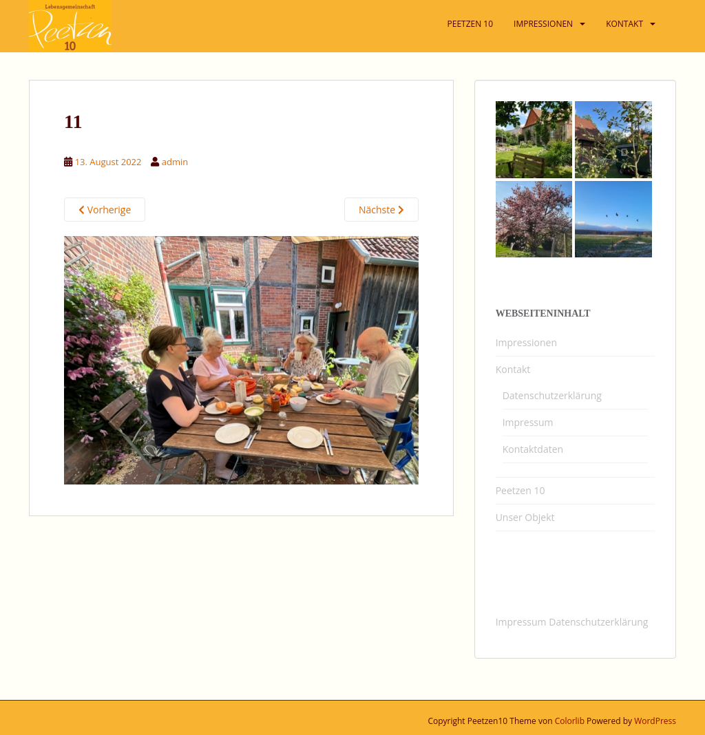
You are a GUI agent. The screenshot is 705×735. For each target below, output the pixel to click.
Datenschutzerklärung (552, 395)
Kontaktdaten (533, 449)
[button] (675, 19)
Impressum (528, 422)
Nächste (381, 209)
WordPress (655, 721)
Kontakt (513, 369)
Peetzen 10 (520, 490)
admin (175, 162)
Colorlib (570, 721)
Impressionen (526, 342)
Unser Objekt (525, 517)
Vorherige (104, 209)
